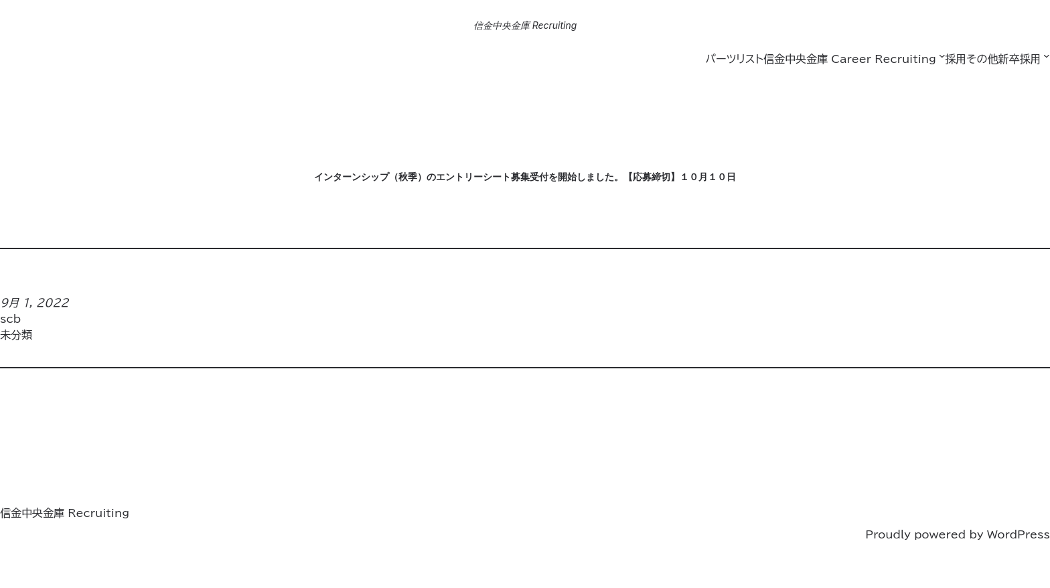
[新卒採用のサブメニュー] (1046, 55)
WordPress (1018, 534)
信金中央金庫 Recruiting (525, 25)
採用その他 (971, 59)
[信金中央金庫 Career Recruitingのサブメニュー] (942, 55)
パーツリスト (734, 59)
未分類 (16, 334)
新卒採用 (1019, 59)
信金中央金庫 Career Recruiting (849, 59)
